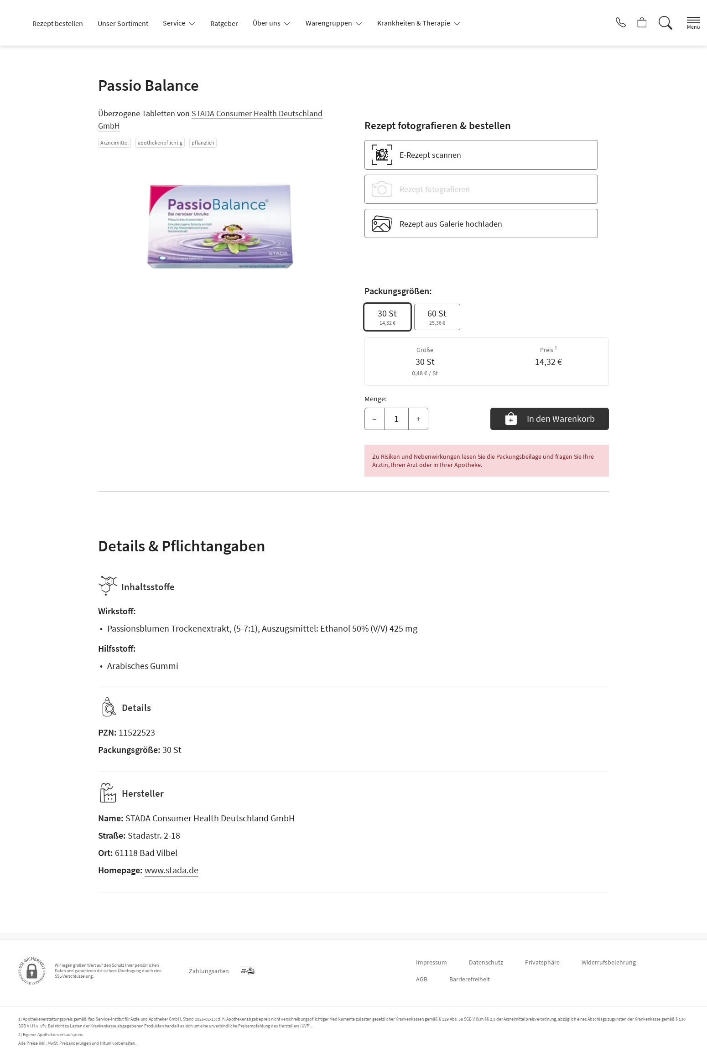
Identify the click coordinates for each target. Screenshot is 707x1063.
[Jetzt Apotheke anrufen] (606, 23)
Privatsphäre (542, 962)
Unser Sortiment (123, 23)
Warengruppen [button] (330, 22)
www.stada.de (171, 876)
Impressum (431, 962)
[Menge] (396, 419)
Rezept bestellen (57, 23)
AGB (421, 979)
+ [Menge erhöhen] (418, 418)
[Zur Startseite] (17, 23)
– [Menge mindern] (374, 418)
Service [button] (175, 22)
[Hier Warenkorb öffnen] (631, 23)
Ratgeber (224, 23)
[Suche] (656, 22)
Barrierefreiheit (469, 979)
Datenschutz (486, 962)
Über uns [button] (267, 22)
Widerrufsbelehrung (609, 962)
